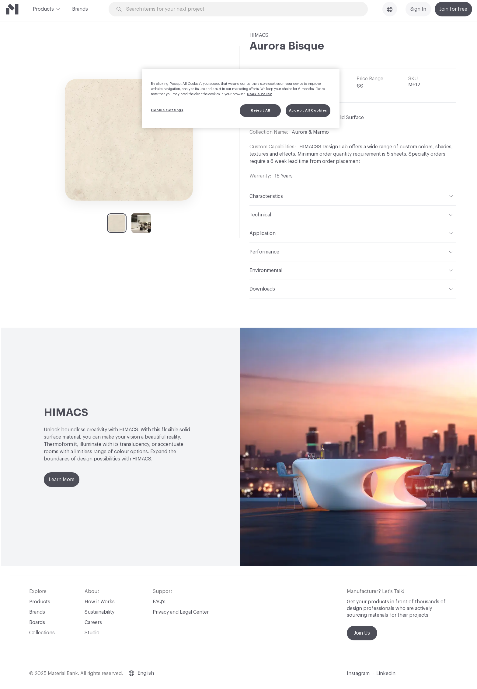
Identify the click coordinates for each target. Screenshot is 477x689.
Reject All (260, 110)
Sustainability (99, 612)
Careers (93, 622)
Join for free (453, 9)
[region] (240, 98)
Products (43, 8)
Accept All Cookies (308, 110)
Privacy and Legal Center (181, 612)
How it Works (100, 601)
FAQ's (159, 601)
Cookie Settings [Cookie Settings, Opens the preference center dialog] (167, 110)
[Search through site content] (241, 9)
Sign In (418, 9)
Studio (92, 632)
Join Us (362, 633)
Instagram (358, 673)
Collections (42, 632)
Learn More (62, 479)
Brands (80, 9)
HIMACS (258, 35)
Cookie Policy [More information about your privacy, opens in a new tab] (259, 94)
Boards (37, 622)
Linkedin (385, 673)
